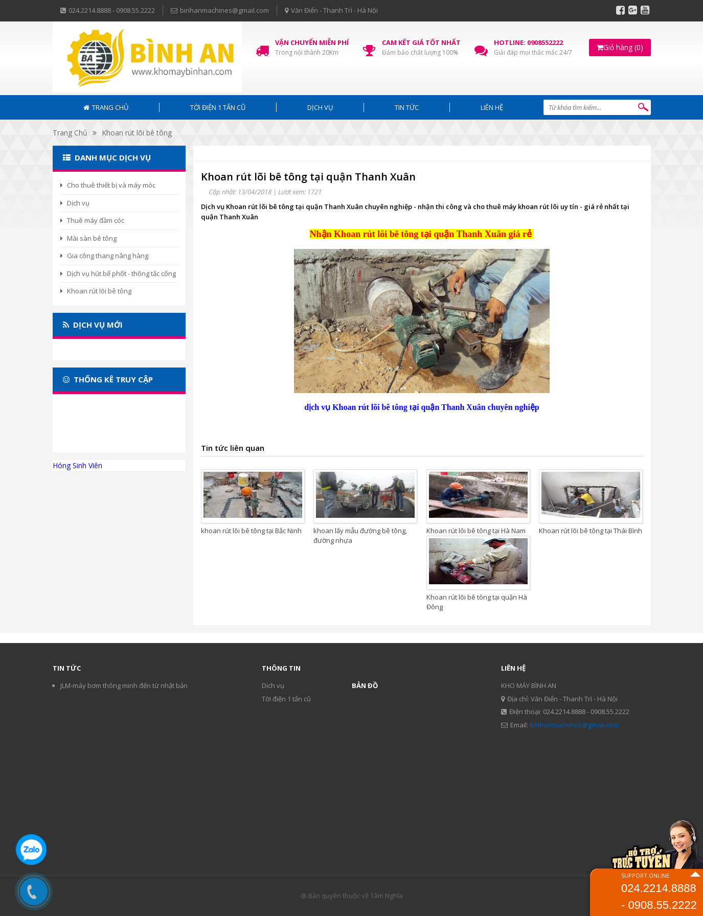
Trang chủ (105, 107)
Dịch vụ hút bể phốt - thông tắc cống (118, 273)
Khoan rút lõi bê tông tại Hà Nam (476, 530)
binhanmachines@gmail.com (574, 724)
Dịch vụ (320, 107)
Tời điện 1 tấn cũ (217, 107)
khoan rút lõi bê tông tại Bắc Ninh (251, 530)
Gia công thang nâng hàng (104, 255)
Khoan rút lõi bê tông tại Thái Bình (590, 530)
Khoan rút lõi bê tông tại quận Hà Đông (476, 602)
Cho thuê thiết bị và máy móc (107, 185)
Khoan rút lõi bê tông (137, 133)
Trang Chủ (70, 133)
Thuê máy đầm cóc (92, 220)
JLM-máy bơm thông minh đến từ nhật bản (124, 685)
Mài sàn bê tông (88, 238)
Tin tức (407, 107)
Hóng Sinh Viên (77, 465)
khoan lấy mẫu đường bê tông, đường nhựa (360, 535)
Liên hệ (492, 107)
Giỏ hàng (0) (620, 47)
